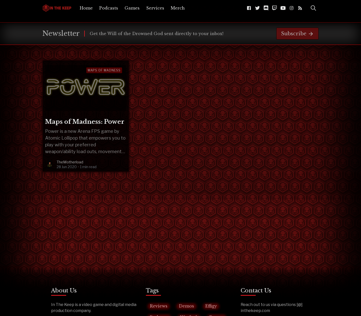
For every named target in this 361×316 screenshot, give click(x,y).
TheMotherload (70, 162)
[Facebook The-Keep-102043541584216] (249, 8)
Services (155, 8)
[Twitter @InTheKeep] (257, 8)
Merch (178, 8)
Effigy (211, 305)
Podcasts (108, 8)
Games (132, 8)
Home (86, 8)
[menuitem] (86, 8)
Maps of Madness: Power (84, 121)
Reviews (158, 305)
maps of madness (104, 70)
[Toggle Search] (313, 8)
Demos (186, 305)
